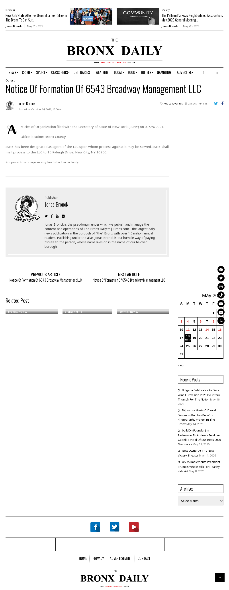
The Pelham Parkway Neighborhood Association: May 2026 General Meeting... (192, 18)
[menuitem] (12, 73)
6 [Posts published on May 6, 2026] (201, 321)
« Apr (181, 365)
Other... (10, 80)
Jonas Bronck (14, 26)
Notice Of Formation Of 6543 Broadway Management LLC (46, 280)
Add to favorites (173, 103)
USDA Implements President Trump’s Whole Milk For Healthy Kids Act (199, 466)
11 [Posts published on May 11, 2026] (188, 329)
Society (166, 10)
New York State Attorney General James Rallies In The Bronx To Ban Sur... (36, 18)
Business (10, 10)
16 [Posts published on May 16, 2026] (220, 329)
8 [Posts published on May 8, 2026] (213, 321)
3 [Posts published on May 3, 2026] (181, 321)
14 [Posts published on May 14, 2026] (207, 329)
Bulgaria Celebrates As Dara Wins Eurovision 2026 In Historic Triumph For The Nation (199, 394)
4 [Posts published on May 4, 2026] (188, 321)
